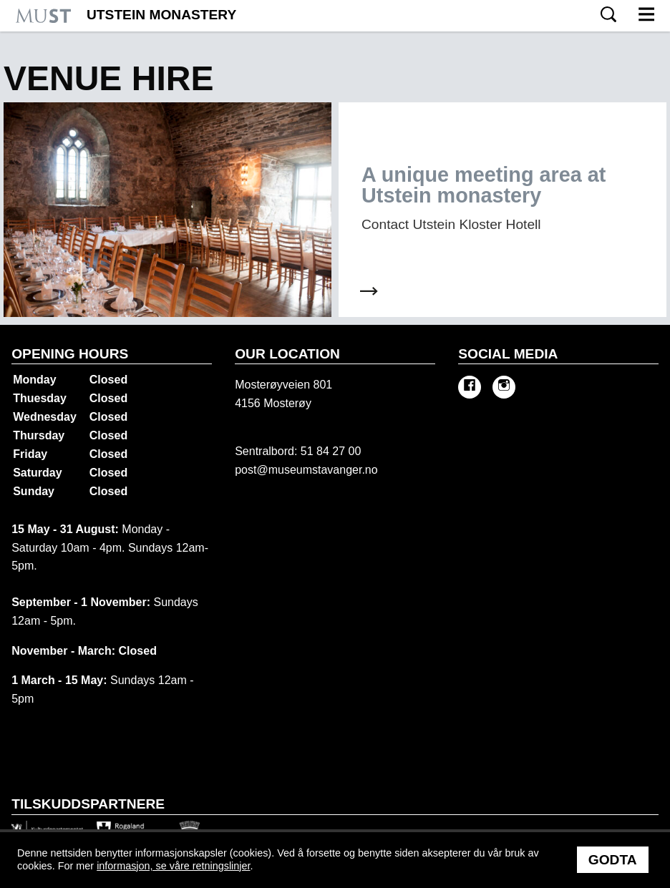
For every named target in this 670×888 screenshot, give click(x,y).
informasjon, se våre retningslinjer (173, 866)
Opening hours (69, 353)
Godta (612, 859)
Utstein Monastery (161, 15)
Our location (287, 353)
